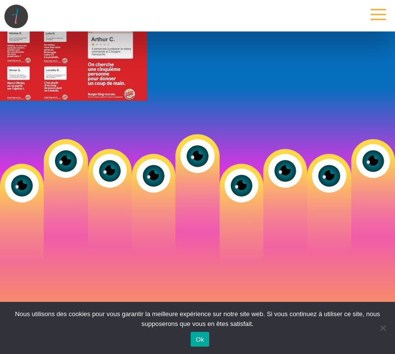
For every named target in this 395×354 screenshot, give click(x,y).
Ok (200, 339)
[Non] (383, 328)
